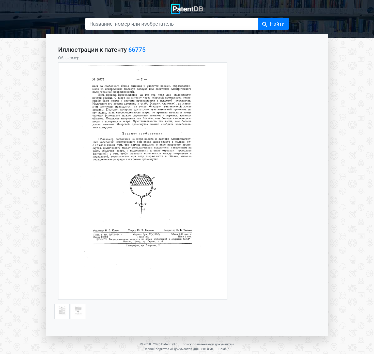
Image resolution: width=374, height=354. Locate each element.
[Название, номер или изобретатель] (171, 24)
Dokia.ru (224, 349)
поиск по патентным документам (208, 344)
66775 (137, 49)
